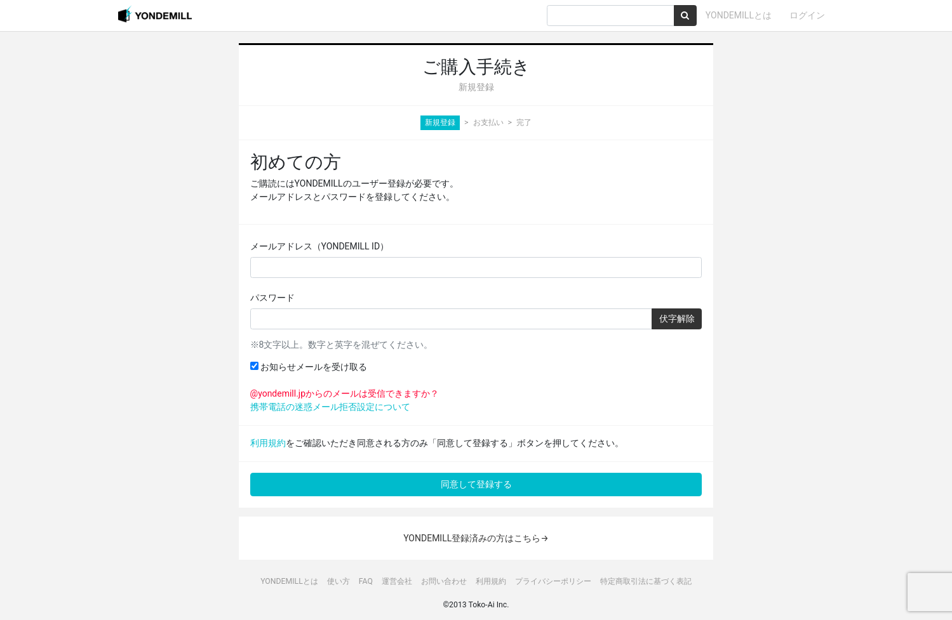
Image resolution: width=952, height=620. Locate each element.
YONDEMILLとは (739, 15)
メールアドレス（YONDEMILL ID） (319, 246)
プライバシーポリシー (553, 581)
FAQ (366, 581)
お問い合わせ (444, 581)
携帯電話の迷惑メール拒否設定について (330, 407)
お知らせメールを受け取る (308, 367)
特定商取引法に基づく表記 (646, 581)
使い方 (338, 581)
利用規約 (268, 443)
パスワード (272, 298)
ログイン (807, 15)
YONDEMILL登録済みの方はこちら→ (476, 538)
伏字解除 (677, 318)
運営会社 (397, 581)
